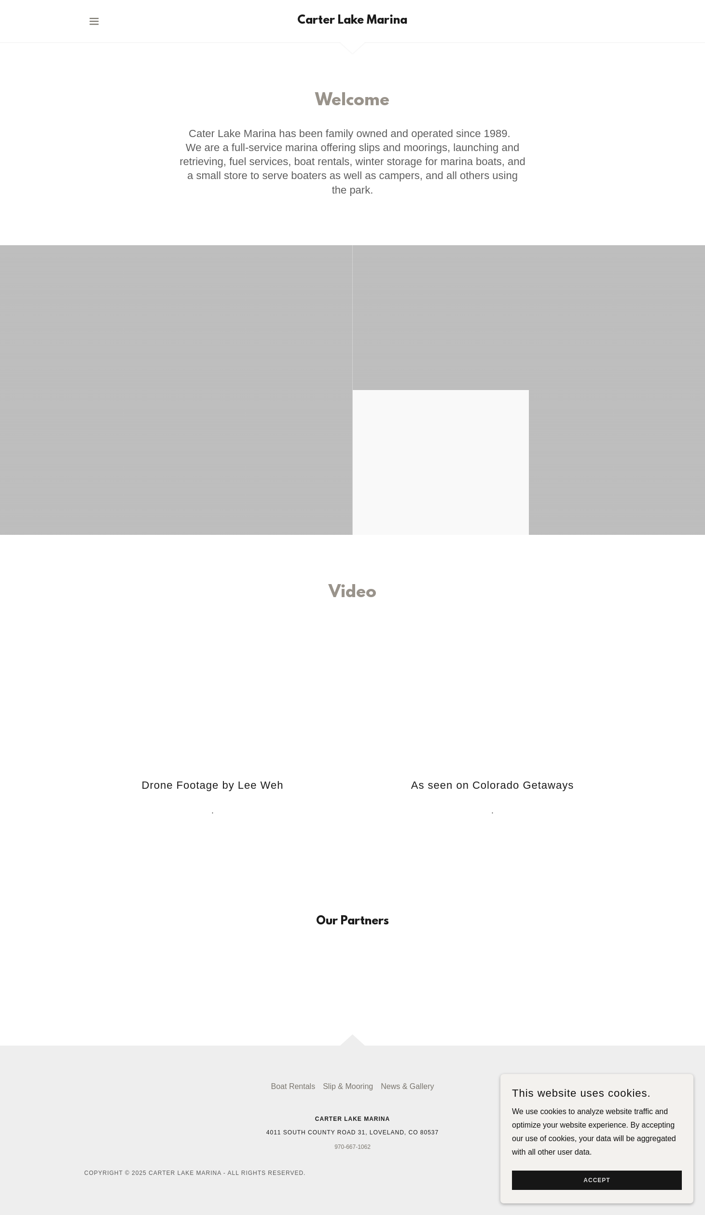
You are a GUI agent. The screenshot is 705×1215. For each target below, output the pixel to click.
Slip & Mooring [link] (348, 1086)
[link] (352, 21)
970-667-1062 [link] (352, 1147)
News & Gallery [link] (407, 1086)
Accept (596, 1180)
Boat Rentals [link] (293, 1086)
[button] (94, 21)
